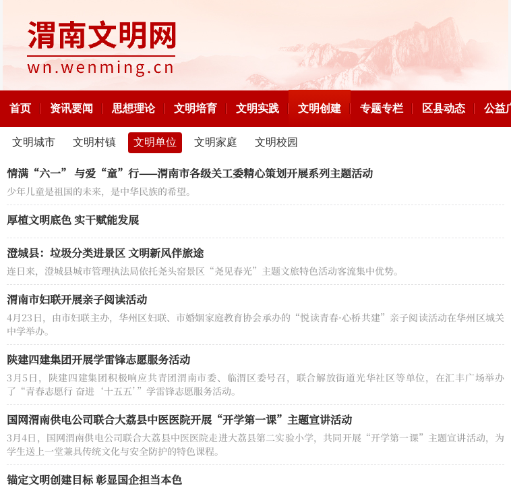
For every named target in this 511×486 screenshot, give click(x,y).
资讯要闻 (71, 108)
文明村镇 (94, 142)
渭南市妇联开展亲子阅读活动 (77, 299)
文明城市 (33, 142)
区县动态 (443, 108)
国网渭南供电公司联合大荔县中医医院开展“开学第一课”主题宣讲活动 (179, 419)
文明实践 (257, 108)
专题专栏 (381, 108)
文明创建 (319, 108)
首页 (20, 108)
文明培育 (195, 108)
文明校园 (276, 142)
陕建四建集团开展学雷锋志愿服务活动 (98, 359)
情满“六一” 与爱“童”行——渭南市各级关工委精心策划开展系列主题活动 (190, 173)
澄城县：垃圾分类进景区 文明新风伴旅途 (105, 253)
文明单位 (155, 142)
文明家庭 (215, 142)
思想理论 (133, 108)
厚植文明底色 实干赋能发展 (73, 219)
